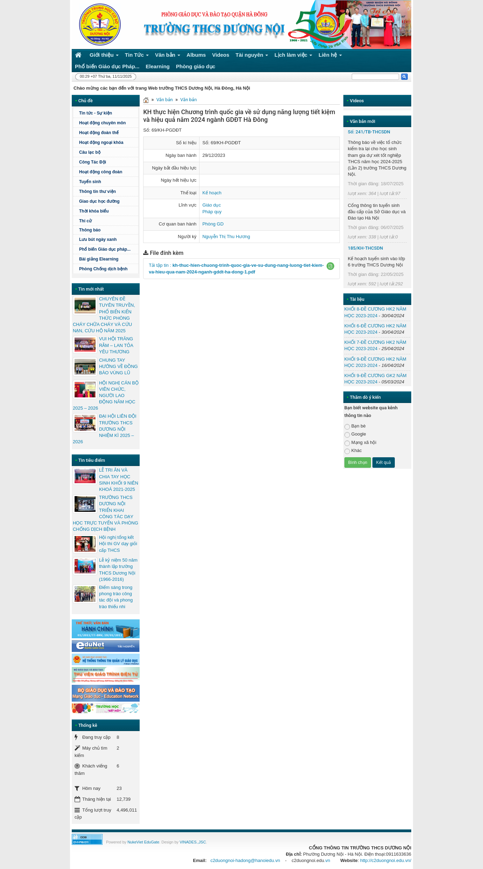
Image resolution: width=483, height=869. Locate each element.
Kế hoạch (211, 192)
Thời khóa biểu (94, 211)
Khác (353, 451)
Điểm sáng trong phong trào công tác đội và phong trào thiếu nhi (116, 597)
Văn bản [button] (167, 56)
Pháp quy (212, 211)
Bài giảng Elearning (98, 259)
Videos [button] (220, 55)
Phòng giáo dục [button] (195, 66)
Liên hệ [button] (330, 56)
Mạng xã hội (360, 443)
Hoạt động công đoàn (100, 171)
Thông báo (107, 230)
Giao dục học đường (99, 201)
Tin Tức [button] (137, 56)
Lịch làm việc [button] (293, 56)
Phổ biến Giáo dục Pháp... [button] (107, 66)
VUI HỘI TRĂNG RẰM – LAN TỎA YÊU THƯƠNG (116, 345)
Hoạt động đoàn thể (99, 132)
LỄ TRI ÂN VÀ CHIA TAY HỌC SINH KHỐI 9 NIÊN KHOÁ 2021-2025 (118, 479)
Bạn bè (355, 426)
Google (355, 434)
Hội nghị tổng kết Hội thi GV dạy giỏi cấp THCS (118, 543)
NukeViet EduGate (143, 842)
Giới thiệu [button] (104, 56)
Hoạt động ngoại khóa (101, 142)
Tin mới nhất (91, 289)
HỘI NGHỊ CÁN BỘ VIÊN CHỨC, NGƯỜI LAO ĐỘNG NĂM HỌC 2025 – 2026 (106, 395)
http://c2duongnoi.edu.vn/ (385, 860)
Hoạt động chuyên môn (107, 122)
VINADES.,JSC (193, 842)
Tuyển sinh (90, 181)
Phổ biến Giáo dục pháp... (107, 249)
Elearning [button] (157, 66)
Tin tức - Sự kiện (95, 113)
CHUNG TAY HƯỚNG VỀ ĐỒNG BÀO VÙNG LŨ (118, 366)
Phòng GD (213, 224)
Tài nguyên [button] (252, 56)
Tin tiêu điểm (91, 460)
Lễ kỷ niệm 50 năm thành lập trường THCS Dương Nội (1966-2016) (118, 569)
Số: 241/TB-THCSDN (369, 131)
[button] (330, 266)
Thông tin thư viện (97, 191)
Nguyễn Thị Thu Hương (226, 236)
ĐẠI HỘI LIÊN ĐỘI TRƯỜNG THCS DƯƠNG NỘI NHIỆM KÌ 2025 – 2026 (104, 428)
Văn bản (164, 99)
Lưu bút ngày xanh (98, 239)
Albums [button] (196, 55)
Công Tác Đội (92, 162)
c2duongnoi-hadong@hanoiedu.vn (245, 860)
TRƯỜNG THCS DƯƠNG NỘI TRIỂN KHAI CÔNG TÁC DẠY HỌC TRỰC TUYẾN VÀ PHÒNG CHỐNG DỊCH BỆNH (105, 513)
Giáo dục (211, 205)
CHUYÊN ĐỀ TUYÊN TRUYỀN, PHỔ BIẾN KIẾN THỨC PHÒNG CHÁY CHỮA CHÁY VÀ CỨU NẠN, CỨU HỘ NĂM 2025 (104, 314)
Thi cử (85, 220)
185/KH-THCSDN (365, 248)
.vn (327, 860)
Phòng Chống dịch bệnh (107, 268)
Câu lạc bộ (89, 152)
